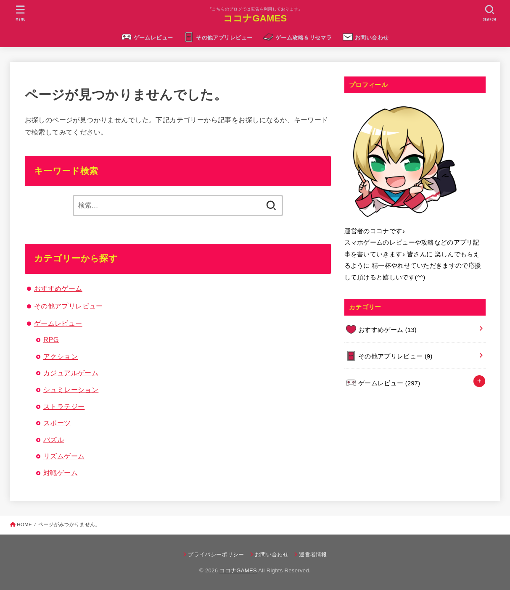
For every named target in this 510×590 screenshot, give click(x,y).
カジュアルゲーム (70, 373)
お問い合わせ (371, 37)
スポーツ (57, 423)
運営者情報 (313, 554)
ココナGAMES (255, 18)
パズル (53, 439)
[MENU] (20, 13)
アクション (60, 356)
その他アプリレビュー (224, 37)
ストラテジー (64, 406)
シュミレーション (70, 389)
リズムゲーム (64, 456)
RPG (51, 339)
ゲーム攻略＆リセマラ (303, 37)
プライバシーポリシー (216, 554)
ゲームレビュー (153, 37)
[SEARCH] (489, 13)
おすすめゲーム (58, 288)
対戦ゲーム (60, 473)
